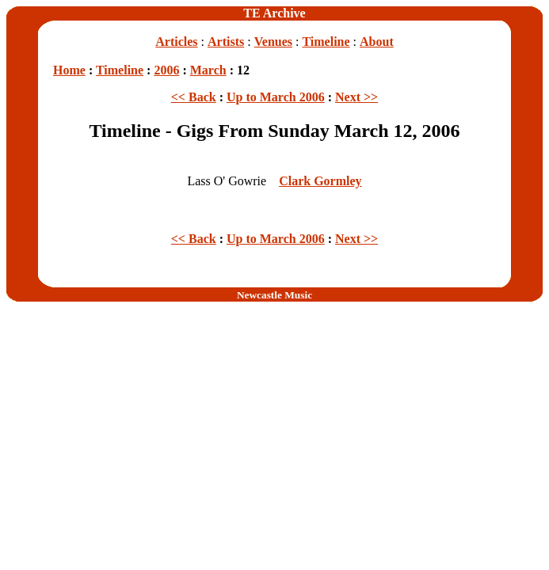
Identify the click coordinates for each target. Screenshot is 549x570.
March (208, 70)
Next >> (356, 97)
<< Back (193, 97)
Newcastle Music (274, 295)
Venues (273, 41)
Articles (176, 41)
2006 (166, 70)
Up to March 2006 (276, 97)
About (377, 41)
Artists (226, 41)
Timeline (325, 41)
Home (69, 70)
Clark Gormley (320, 181)
